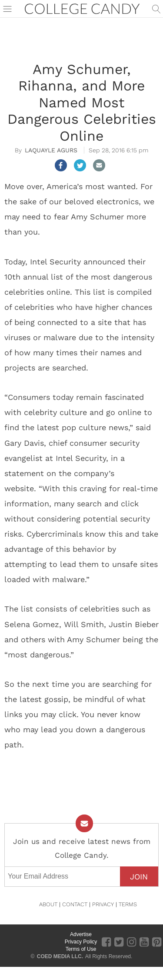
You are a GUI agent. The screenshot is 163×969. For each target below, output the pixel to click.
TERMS (128, 904)
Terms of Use (81, 949)
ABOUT (48, 904)
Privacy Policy (81, 942)
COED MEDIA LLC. (60, 956)
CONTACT (74, 904)
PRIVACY (103, 904)
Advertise (81, 934)
